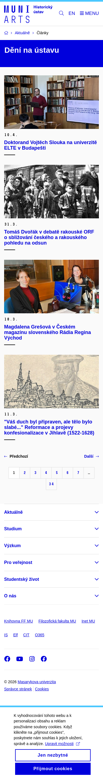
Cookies (42, 689)
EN (72, 13)
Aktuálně (13, 512)
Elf (15, 635)
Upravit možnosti (62, 750)
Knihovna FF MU (18, 621)
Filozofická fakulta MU (57, 621)
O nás (10, 595)
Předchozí (16, 456)
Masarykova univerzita (37, 682)
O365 (39, 635)
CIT (26, 635)
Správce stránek (18, 689)
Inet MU (88, 621)
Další (91, 456)
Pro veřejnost (18, 562)
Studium (13, 528)
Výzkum (12, 545)
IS (6, 635)
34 (51, 484)
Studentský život (21, 579)
